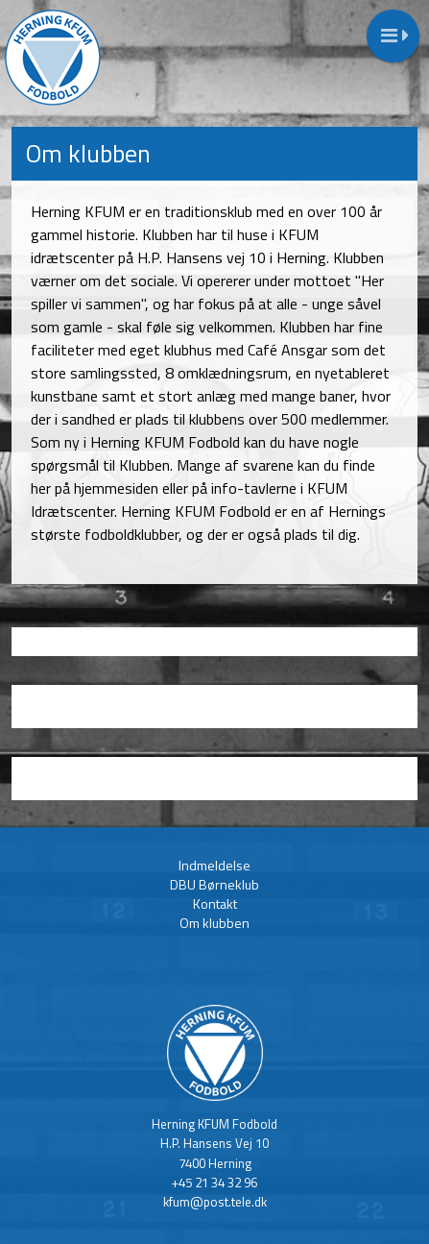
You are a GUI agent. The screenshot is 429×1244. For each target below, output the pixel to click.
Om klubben (214, 923)
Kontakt (215, 903)
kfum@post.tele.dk (215, 1201)
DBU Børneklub (214, 884)
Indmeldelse (214, 865)
